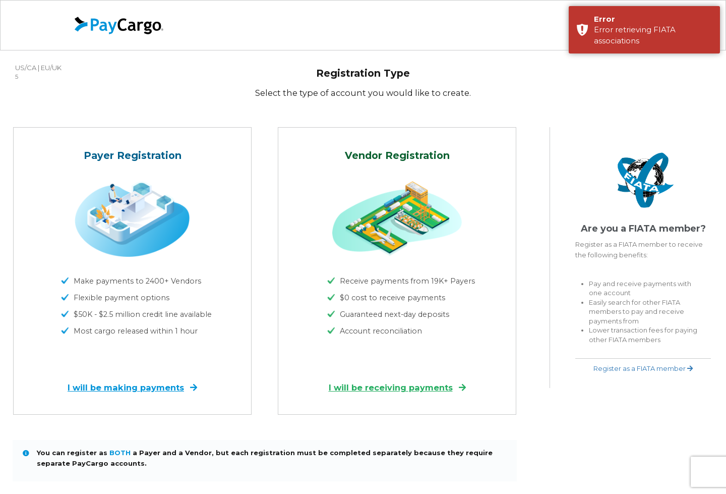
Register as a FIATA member (643, 368)
